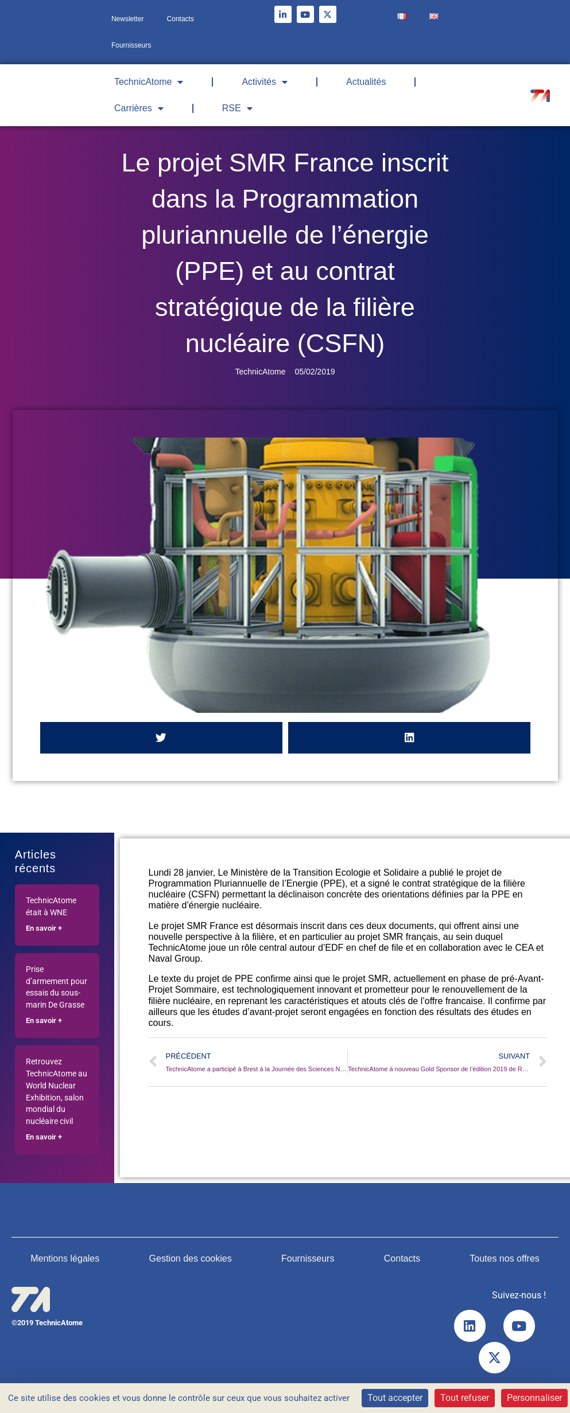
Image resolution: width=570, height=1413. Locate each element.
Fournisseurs (131, 45)
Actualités (366, 82)
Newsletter (127, 19)
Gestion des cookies (190, 1258)
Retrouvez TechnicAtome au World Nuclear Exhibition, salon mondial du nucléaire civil (56, 1091)
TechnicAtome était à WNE (51, 907)
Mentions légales (64, 1258)
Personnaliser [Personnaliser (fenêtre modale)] (534, 1397)
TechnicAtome (149, 82)
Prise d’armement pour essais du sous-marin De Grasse (56, 987)
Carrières (139, 108)
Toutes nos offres (505, 1258)
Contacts (180, 19)
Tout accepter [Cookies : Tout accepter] (394, 1397)
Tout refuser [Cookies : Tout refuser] (464, 1397)
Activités (265, 82)
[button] (161, 738)
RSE (237, 108)
